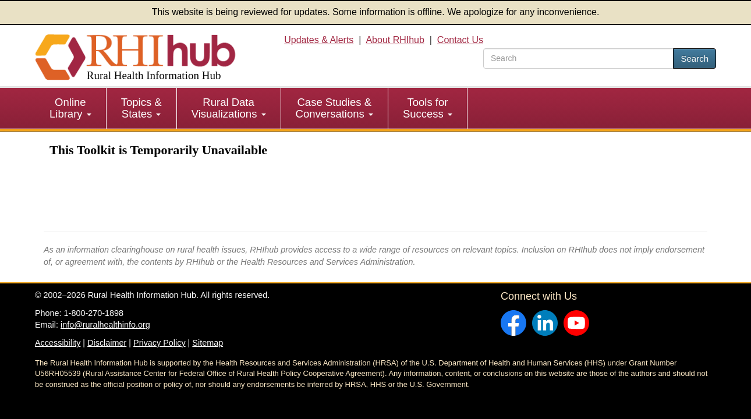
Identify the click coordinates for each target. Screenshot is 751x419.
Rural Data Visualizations (229, 108)
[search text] (578, 58)
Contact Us (460, 40)
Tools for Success (427, 108)
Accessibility (57, 342)
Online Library (70, 108)
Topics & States (141, 108)
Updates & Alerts (318, 40)
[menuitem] (71, 108)
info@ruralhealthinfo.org (105, 324)
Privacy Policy (159, 342)
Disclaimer (106, 342)
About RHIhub (395, 40)
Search (695, 58)
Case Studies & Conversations (334, 108)
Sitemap (207, 342)
